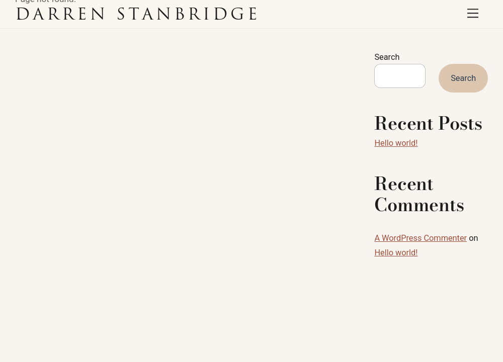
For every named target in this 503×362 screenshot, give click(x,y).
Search (386, 57)
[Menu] (473, 13)
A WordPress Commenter (420, 238)
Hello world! (395, 143)
